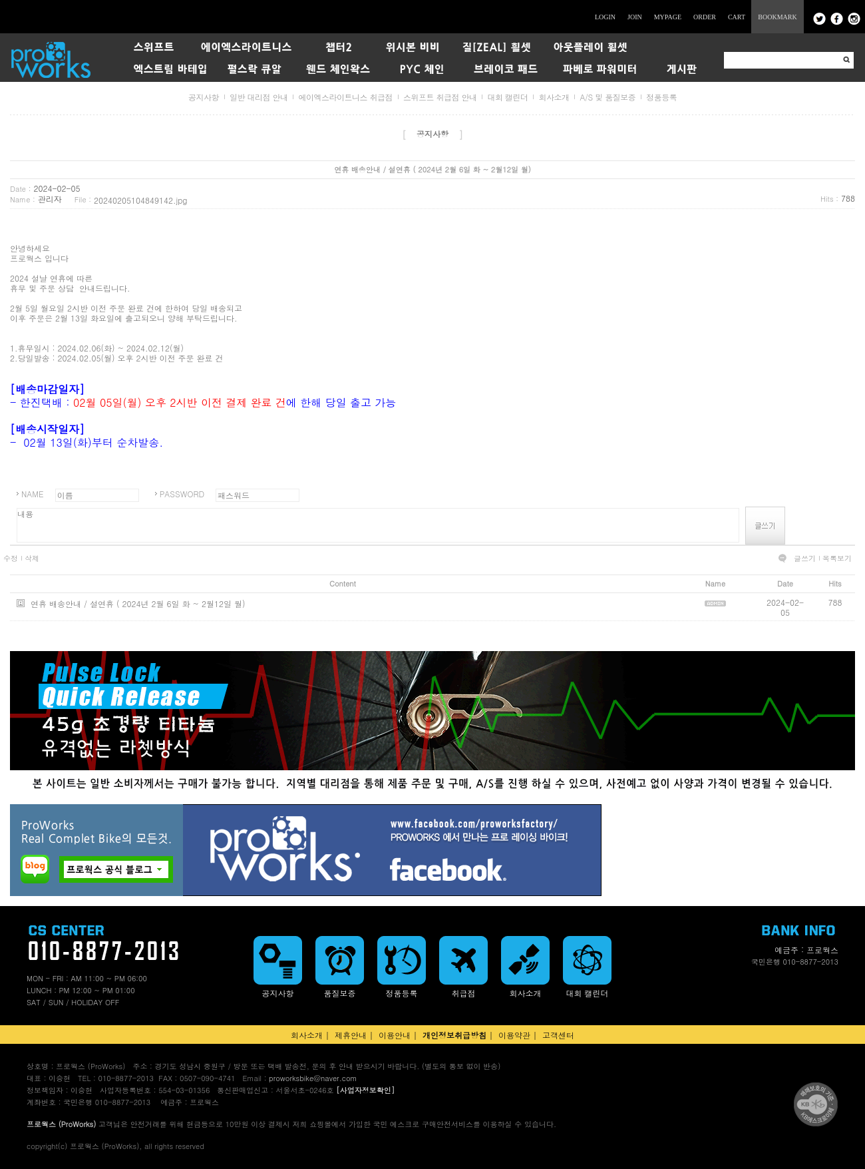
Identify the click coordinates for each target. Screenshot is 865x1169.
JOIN (634, 17)
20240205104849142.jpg (141, 200)
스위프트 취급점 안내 (440, 97)
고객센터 (558, 1035)
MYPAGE (667, 17)
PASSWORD (182, 493)
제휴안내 (351, 1035)
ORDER (704, 17)
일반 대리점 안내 (259, 97)
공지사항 (203, 97)
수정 (10, 558)
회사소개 (553, 97)
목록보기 (837, 558)
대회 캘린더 (507, 97)
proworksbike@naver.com (313, 1078)
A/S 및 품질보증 (607, 97)
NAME (32, 493)
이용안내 (395, 1035)
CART (736, 17)
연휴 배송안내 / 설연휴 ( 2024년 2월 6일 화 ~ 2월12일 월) (138, 603)
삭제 (32, 558)
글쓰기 (805, 558)
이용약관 (514, 1035)
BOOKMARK (777, 17)
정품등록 (661, 97)
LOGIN (605, 17)
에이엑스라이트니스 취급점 (345, 97)
